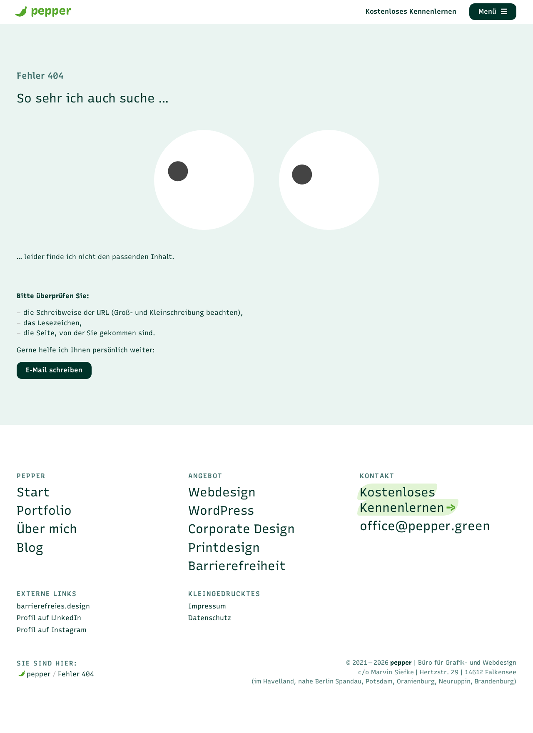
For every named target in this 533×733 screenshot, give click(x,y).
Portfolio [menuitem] (44, 510)
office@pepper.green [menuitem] (425, 526)
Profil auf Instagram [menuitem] (52, 630)
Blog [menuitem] (30, 547)
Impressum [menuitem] (207, 606)
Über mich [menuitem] (47, 528)
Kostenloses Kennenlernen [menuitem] (402, 500)
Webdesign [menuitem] (222, 492)
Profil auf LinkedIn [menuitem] (49, 617)
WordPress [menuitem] (221, 510)
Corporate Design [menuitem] (241, 528)
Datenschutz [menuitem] (209, 617)
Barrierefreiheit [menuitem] (237, 565)
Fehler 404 (76, 674)
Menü (492, 11)
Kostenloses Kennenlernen (411, 11)
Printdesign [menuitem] (224, 547)
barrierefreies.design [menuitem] (53, 606)
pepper (43, 11)
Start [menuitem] (33, 492)
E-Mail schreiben (54, 370)
